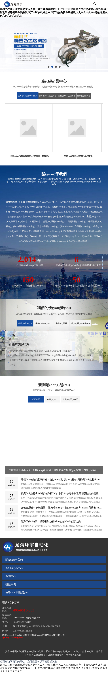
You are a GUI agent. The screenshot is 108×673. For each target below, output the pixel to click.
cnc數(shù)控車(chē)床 (83, 651)
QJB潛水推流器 (73, 655)
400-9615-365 (23, 610)
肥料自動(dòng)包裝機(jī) (58, 651)
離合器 (99, 651)
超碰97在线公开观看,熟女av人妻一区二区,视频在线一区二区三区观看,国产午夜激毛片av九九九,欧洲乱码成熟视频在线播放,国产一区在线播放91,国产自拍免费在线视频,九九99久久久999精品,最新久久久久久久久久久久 (54, 12)
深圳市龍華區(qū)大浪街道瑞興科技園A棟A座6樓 (36, 626)
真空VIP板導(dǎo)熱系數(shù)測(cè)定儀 (24, 651)
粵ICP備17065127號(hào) (12, 638)
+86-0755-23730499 (22, 622)
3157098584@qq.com (22, 631)
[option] (54, 44)
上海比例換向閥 (55, 655)
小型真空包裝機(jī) (36, 655)
